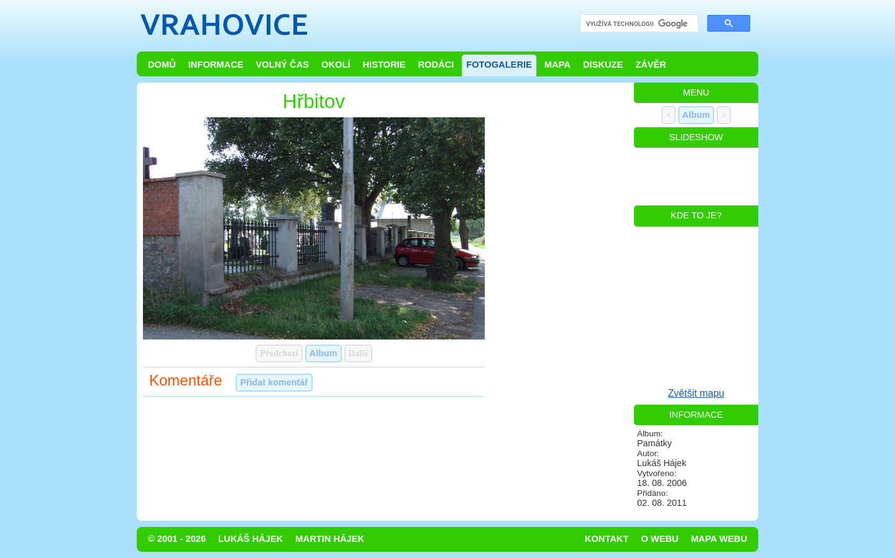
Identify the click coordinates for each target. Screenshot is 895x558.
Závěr (650, 65)
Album (323, 353)
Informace (216, 65)
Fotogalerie (499, 65)
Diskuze (603, 65)
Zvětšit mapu (696, 393)
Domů (162, 65)
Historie (383, 65)
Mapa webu (719, 539)
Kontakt (607, 539)
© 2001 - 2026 (177, 539)
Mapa (557, 65)
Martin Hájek (329, 539)
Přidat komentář (274, 382)
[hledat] (638, 24)
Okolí (335, 65)
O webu (659, 539)
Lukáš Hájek (250, 539)
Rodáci (436, 65)
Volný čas (283, 65)
